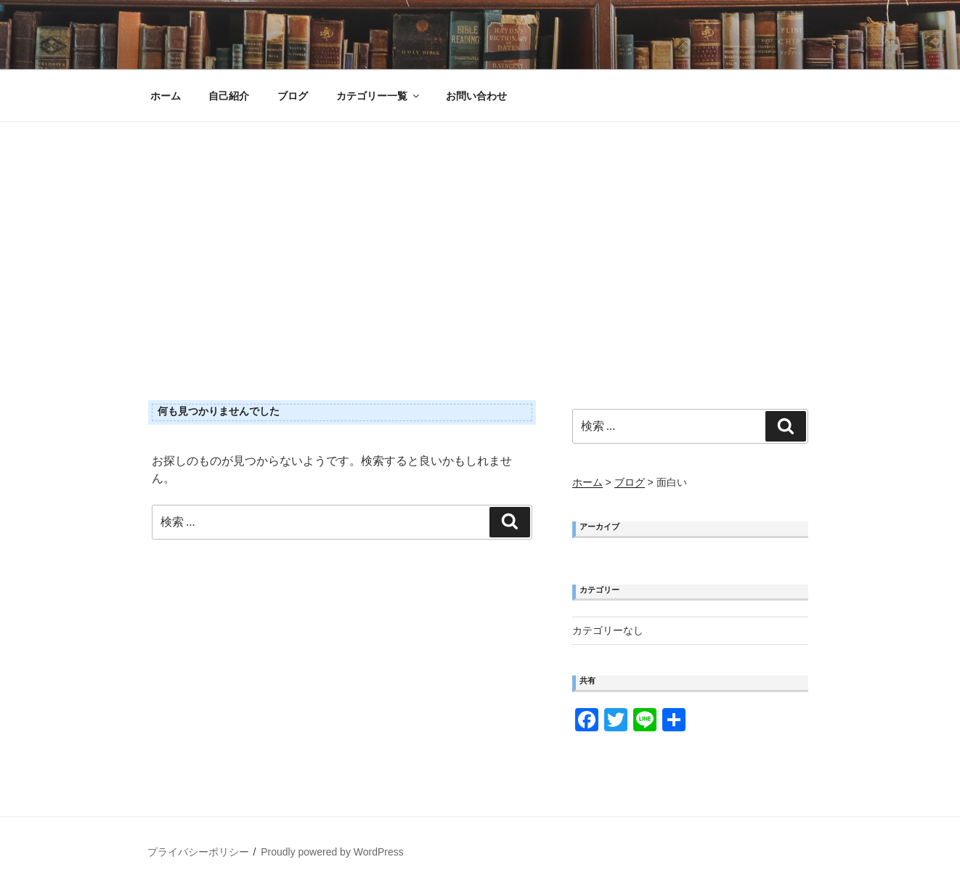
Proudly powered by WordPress (332, 852)
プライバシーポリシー (198, 852)
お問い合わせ (476, 96)
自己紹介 (228, 96)
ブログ (292, 96)
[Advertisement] (480, 231)
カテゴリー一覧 (378, 96)
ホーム (165, 96)
